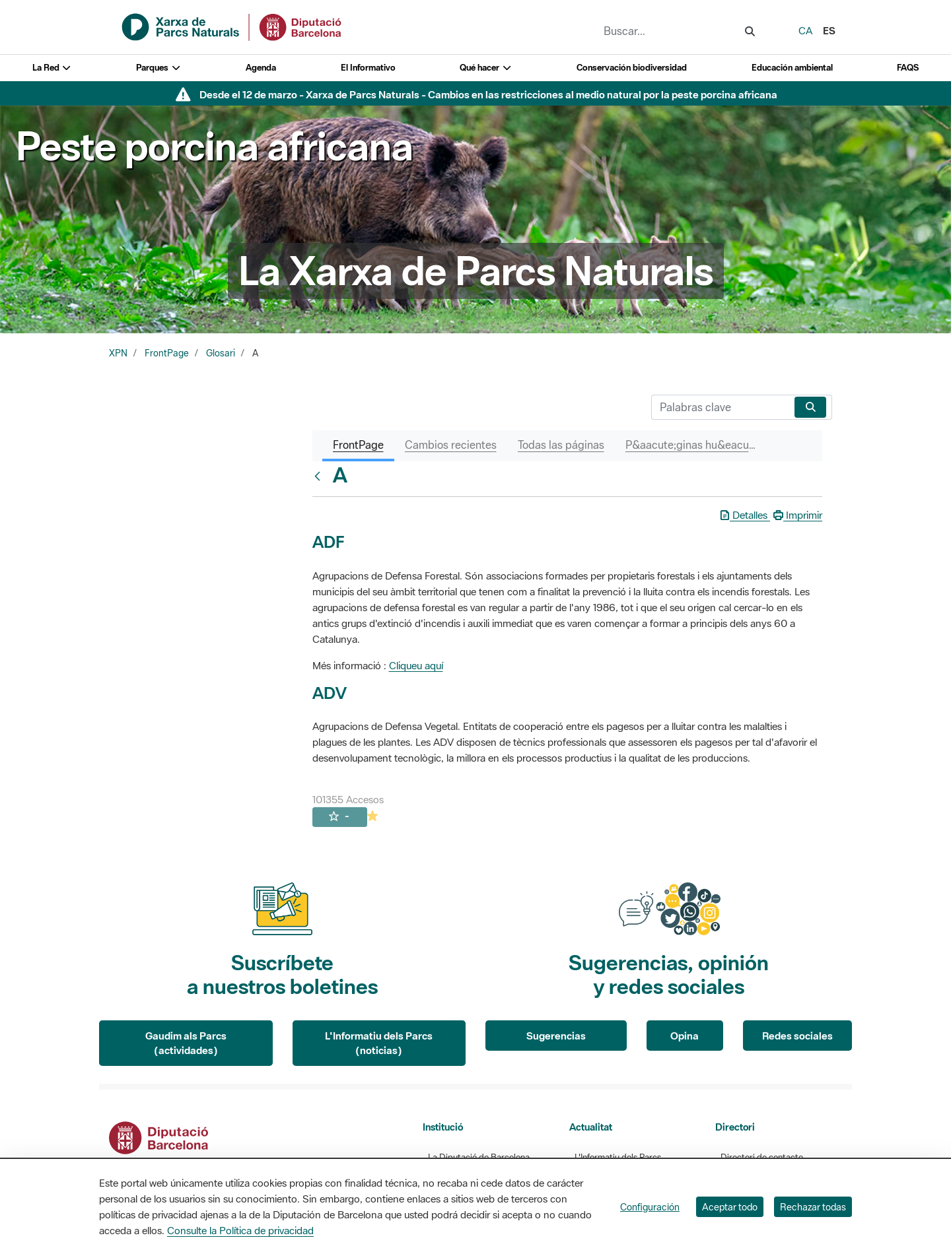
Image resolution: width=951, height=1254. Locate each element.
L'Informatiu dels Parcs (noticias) (379, 1043)
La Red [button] (52, 67)
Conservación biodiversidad (632, 67)
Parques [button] (158, 67)
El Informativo (368, 67)
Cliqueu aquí (416, 665)
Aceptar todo (729, 1207)
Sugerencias (556, 1035)
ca (805, 30)
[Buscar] (720, 407)
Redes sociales (797, 1035)
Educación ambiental (792, 67)
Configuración (650, 1207)
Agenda (261, 67)
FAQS (908, 67)
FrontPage (167, 353)
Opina (684, 1035)
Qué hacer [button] (486, 67)
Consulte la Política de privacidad (240, 1230)
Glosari (220, 353)
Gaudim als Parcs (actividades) (186, 1043)
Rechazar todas (813, 1207)
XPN (118, 353)
